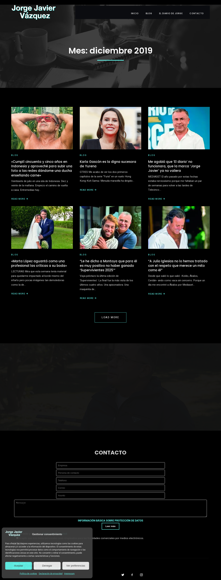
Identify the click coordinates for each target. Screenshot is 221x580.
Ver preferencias (75, 565)
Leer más (110, 531)
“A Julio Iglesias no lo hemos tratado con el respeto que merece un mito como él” (178, 262)
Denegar (47, 565)
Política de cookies (28, 573)
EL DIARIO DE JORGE (173, 8)
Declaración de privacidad (50, 573)
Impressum (69, 573)
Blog (14, 148)
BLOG (151, 8)
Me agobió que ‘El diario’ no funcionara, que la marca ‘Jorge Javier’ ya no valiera (176, 160)
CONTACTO (200, 8)
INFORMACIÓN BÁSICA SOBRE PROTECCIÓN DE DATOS (110, 525)
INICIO (136, 8)
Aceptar (18, 565)
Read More (19, 193)
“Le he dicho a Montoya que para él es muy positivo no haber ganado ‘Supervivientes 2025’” (110, 262)
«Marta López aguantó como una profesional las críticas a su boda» (41, 260)
